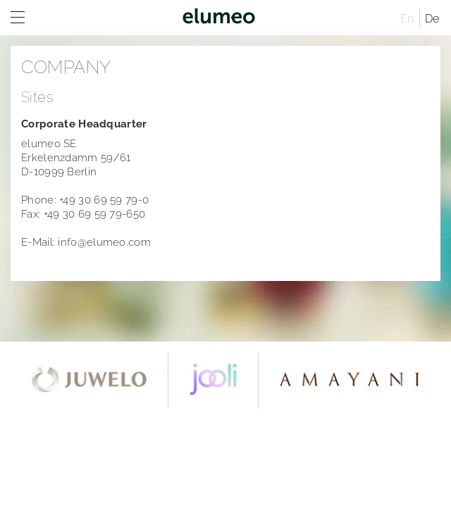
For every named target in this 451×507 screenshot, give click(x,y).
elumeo (218, 18)
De (432, 18)
